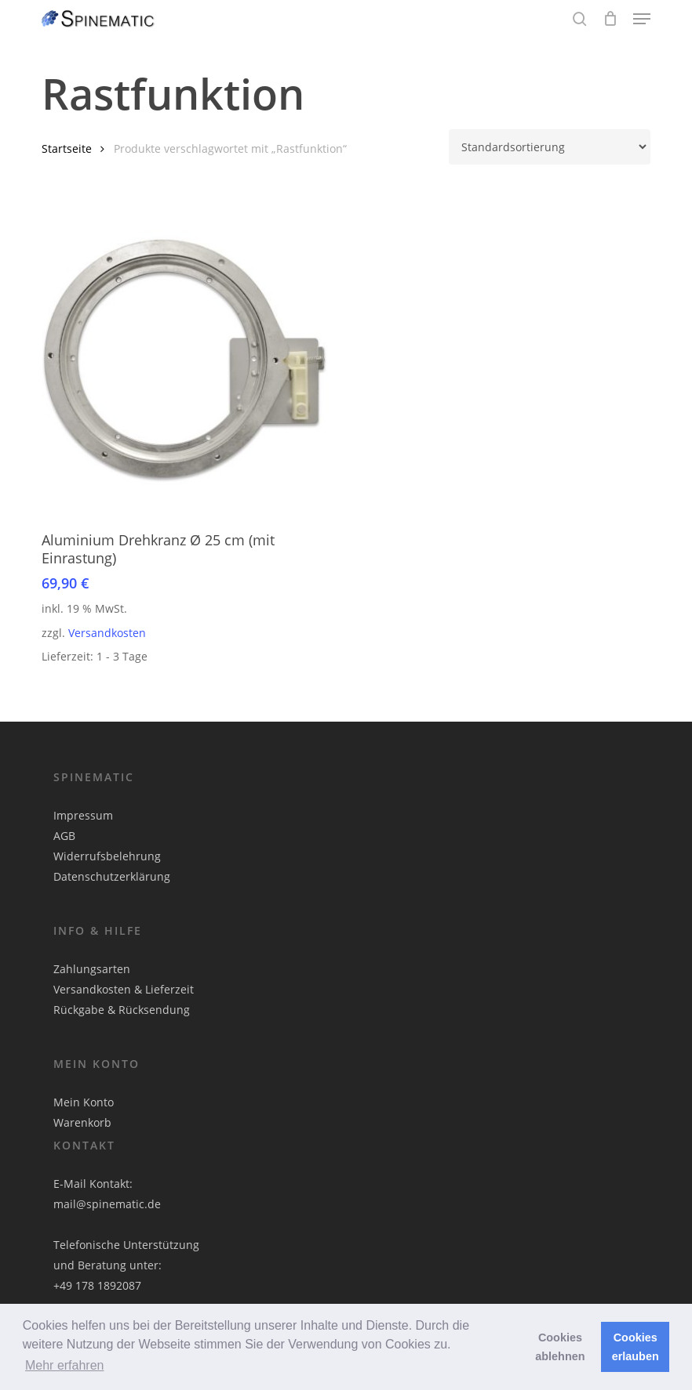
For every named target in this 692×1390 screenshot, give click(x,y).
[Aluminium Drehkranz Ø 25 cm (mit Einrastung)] (187, 361)
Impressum (83, 815)
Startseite (67, 148)
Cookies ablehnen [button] (560, 1347)
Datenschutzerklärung (111, 876)
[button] (641, 19)
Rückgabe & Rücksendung (121, 1009)
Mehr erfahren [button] (64, 1365)
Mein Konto (83, 1102)
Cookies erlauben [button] (635, 1347)
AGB (64, 835)
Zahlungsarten (91, 968)
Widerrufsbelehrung (107, 856)
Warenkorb (82, 1122)
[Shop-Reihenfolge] (549, 147)
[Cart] (610, 18)
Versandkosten (107, 632)
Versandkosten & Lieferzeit (123, 989)
